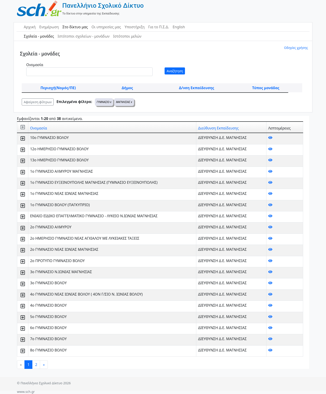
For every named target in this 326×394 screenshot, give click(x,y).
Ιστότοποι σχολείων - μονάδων (83, 36)
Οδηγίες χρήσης (296, 47)
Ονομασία (34, 64)
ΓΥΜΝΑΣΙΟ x (104, 102)
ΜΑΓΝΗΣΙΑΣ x (124, 102)
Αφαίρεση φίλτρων (38, 102)
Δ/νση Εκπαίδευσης (196, 87)
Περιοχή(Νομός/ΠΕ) (58, 87)
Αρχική (30, 26)
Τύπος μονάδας (265, 87)
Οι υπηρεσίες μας (106, 26)
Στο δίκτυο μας (75, 26)
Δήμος (127, 87)
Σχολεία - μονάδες (39, 36)
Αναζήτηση (175, 71)
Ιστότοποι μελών (127, 36)
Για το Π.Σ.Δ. (158, 26)
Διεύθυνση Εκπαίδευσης (218, 128)
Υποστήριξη (135, 26)
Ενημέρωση (49, 26)
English (179, 26)
